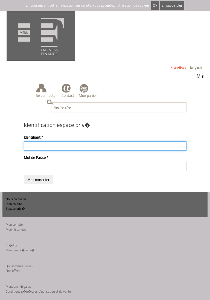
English (196, 67)
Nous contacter (16, 199)
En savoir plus (172, 5)
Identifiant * (33, 137)
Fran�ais (178, 67)
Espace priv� (15, 208)
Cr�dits (11, 245)
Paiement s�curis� (20, 250)
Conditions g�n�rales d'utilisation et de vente (38, 291)
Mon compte (14, 224)
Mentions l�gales (18, 286)
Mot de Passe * (36, 157)
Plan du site (14, 203)
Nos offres (13, 270)
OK (155, 5)
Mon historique (16, 229)
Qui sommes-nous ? (19, 266)
